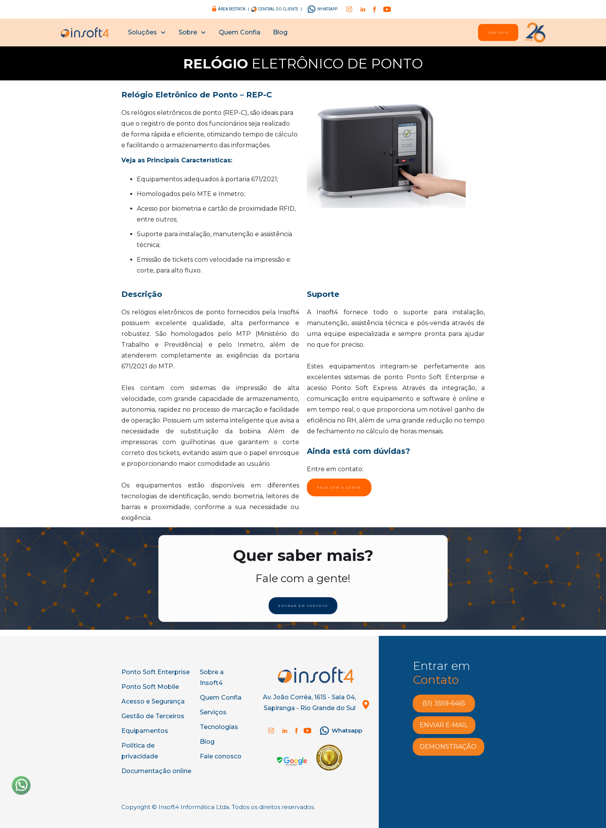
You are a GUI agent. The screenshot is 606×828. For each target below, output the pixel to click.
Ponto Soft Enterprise (155, 672)
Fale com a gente (339, 487)
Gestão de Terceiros (152, 716)
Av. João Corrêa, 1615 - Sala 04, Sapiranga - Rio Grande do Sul (309, 702)
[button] (147, 32)
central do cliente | (279, 9)
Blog (280, 32)
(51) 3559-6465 (443, 703)
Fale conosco (221, 756)
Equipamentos (144, 730)
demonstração (448, 746)
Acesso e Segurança (153, 701)
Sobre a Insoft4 (212, 677)
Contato (498, 32)
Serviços (213, 712)
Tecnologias (219, 727)
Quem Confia (239, 32)
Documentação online (156, 771)
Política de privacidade (139, 751)
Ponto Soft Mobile (150, 686)
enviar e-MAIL (444, 725)
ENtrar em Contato (303, 605)
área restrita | (233, 9)
